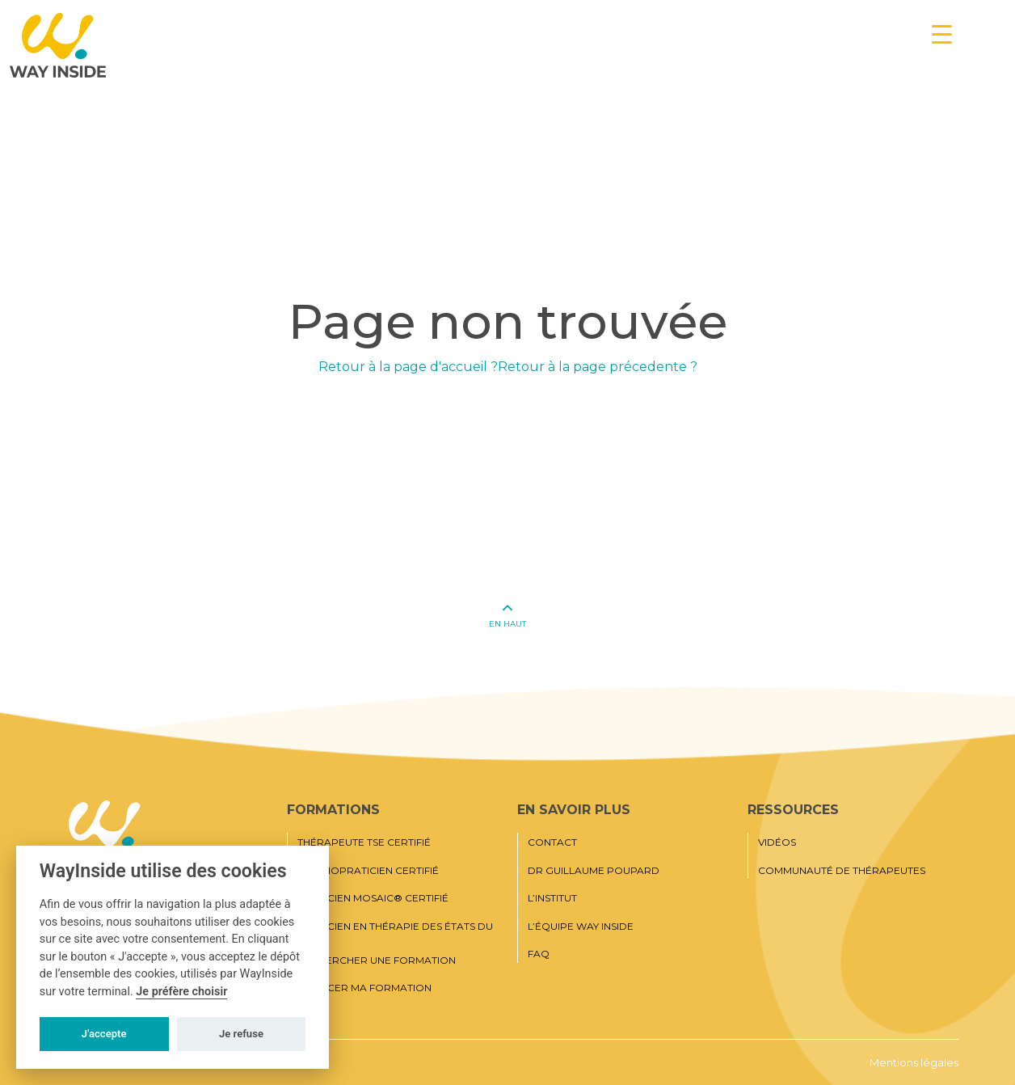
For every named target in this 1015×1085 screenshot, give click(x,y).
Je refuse (241, 1034)
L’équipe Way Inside (581, 926)
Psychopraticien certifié (368, 871)
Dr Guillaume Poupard (593, 871)
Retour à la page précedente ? (597, 366)
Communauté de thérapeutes (841, 871)
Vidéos (777, 842)
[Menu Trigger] (942, 34)
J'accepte (104, 1034)
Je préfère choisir (181, 991)
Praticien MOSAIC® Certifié (373, 898)
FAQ (539, 954)
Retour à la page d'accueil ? (408, 366)
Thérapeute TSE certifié (364, 842)
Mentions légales (914, 1062)
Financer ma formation (364, 988)
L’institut (552, 898)
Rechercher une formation (376, 960)
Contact (552, 842)
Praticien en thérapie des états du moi (395, 931)
